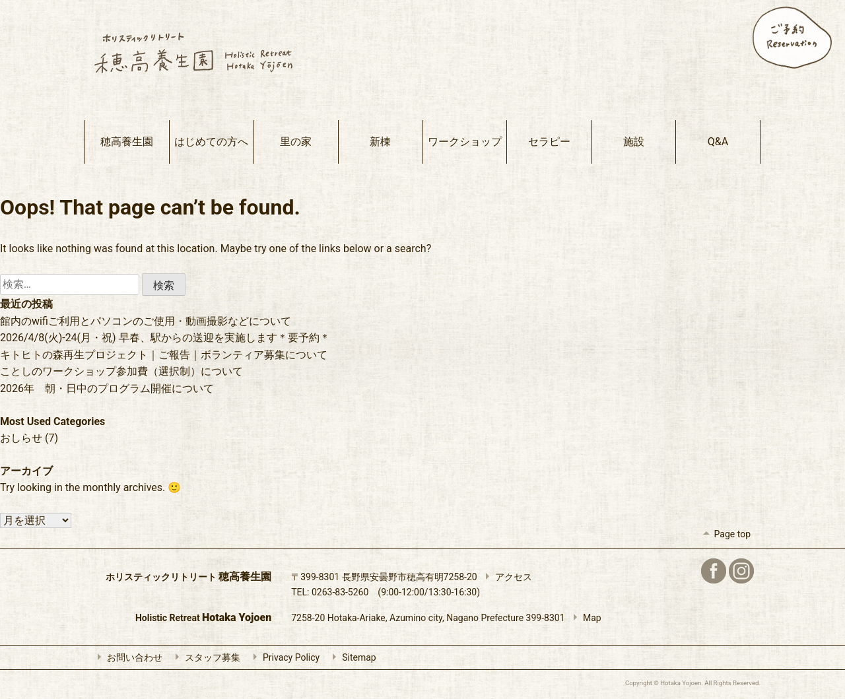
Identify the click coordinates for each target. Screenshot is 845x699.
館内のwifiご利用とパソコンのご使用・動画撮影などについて (145, 321)
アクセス (505, 577)
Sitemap (351, 657)
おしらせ (21, 438)
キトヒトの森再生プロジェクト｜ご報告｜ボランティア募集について (163, 355)
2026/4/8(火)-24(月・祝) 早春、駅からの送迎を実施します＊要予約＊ (165, 337)
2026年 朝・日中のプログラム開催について (107, 388)
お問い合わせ (126, 657)
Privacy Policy (283, 657)
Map (584, 618)
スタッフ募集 (204, 657)
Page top (724, 534)
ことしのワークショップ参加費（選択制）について (121, 371)
